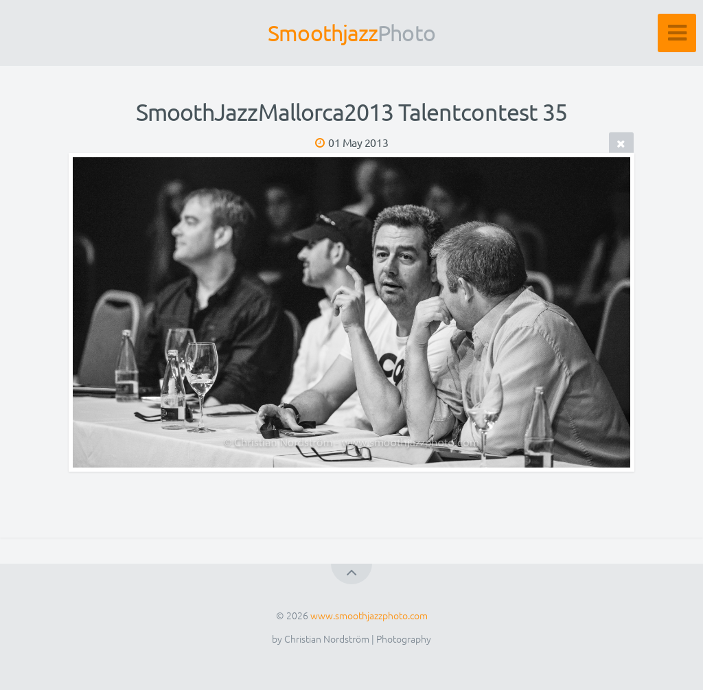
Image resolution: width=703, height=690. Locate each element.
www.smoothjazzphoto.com (369, 615)
